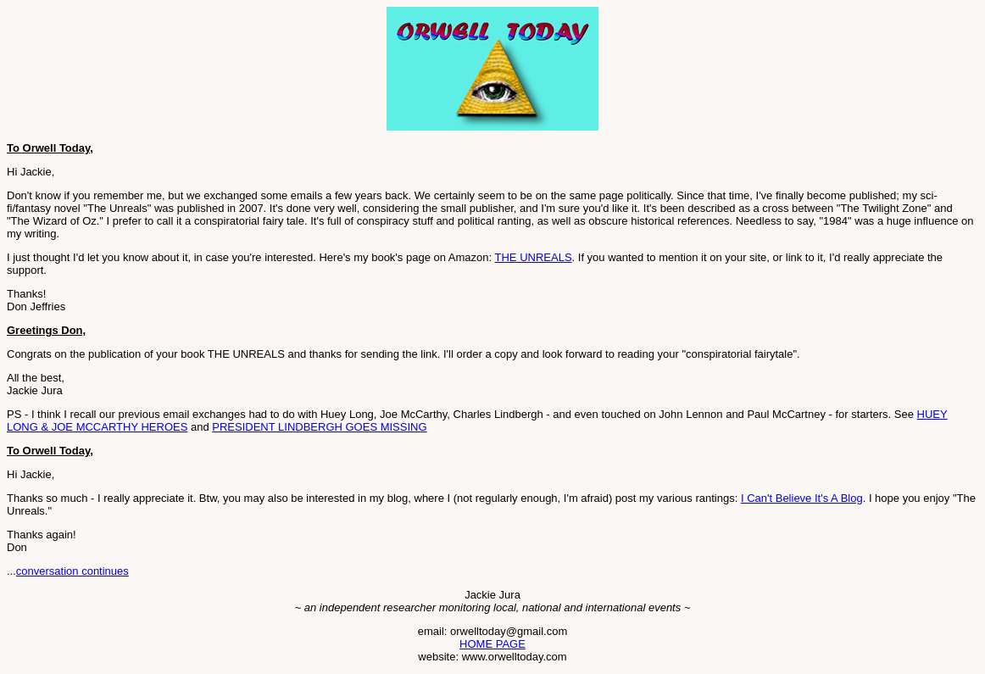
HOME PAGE (492, 644)
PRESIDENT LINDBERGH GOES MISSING (319, 427)
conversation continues (72, 571)
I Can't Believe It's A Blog (802, 498)
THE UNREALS (533, 257)
